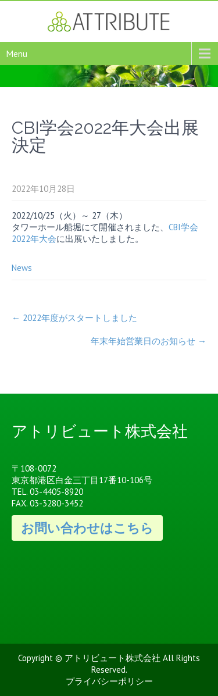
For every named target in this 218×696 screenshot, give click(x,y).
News (22, 267)
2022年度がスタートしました (74, 317)
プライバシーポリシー (109, 681)
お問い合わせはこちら (87, 528)
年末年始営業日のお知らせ (148, 341)
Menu (16, 53)
